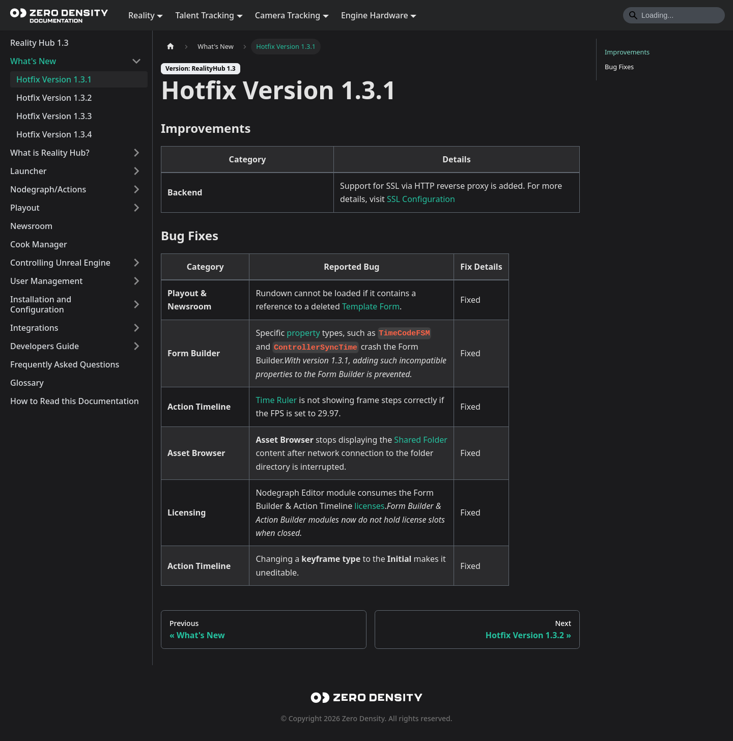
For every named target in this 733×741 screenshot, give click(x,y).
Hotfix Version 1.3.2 (54, 97)
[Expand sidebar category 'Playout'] (136, 208)
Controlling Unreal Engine (60, 262)
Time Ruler (276, 400)
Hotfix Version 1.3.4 (54, 134)
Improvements (627, 51)
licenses (369, 505)
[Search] (674, 15)
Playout (25, 207)
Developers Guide (44, 346)
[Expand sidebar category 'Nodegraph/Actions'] (136, 189)
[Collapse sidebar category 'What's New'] (136, 61)
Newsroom (31, 226)
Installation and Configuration (40, 304)
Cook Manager (38, 244)
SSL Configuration (421, 199)
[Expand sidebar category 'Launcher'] (136, 171)
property (303, 332)
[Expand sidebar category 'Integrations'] (136, 328)
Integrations (34, 327)
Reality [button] (141, 15)
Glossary (27, 382)
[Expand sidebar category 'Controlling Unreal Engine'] (136, 262)
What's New (33, 61)
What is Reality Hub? (50, 152)
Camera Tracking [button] (287, 15)
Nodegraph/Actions (48, 189)
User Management (46, 281)
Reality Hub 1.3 (39, 42)
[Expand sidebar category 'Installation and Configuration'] (136, 304)
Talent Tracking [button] (204, 15)
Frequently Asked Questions (64, 364)
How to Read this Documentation (74, 401)
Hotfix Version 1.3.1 (54, 79)
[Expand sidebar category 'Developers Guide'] (136, 346)
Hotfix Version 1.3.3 (54, 116)
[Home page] (170, 46)
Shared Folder (420, 439)
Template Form (371, 306)
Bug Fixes (619, 66)
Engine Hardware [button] (374, 15)
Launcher (28, 171)
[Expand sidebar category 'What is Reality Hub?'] (136, 153)
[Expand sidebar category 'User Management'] (136, 281)
